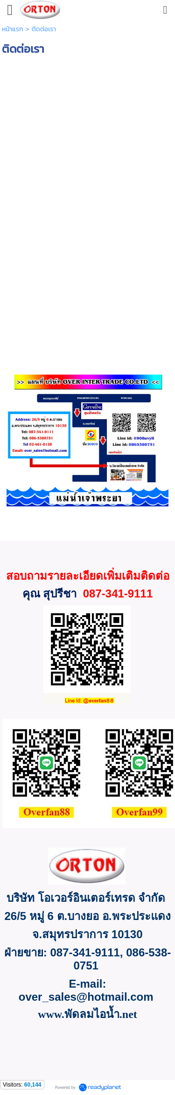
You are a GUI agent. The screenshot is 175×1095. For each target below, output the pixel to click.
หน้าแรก (12, 29)
